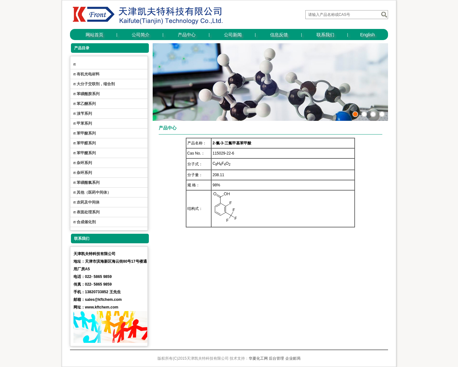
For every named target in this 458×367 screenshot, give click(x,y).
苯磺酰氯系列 (88, 182)
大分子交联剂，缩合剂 (96, 84)
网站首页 (94, 34)
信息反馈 (279, 34)
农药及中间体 (88, 202)
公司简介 (140, 34)
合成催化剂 (86, 222)
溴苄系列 (84, 113)
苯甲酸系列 (86, 133)
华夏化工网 (258, 358)
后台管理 (276, 358)
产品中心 (187, 34)
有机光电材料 (88, 74)
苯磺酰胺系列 (88, 94)
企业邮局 (293, 358)
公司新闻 (233, 34)
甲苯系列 (84, 123)
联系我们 (325, 34)
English (367, 34)
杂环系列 (84, 163)
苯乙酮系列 (86, 103)
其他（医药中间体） (94, 192)
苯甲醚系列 (86, 153)
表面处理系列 (88, 212)
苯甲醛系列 (86, 143)
